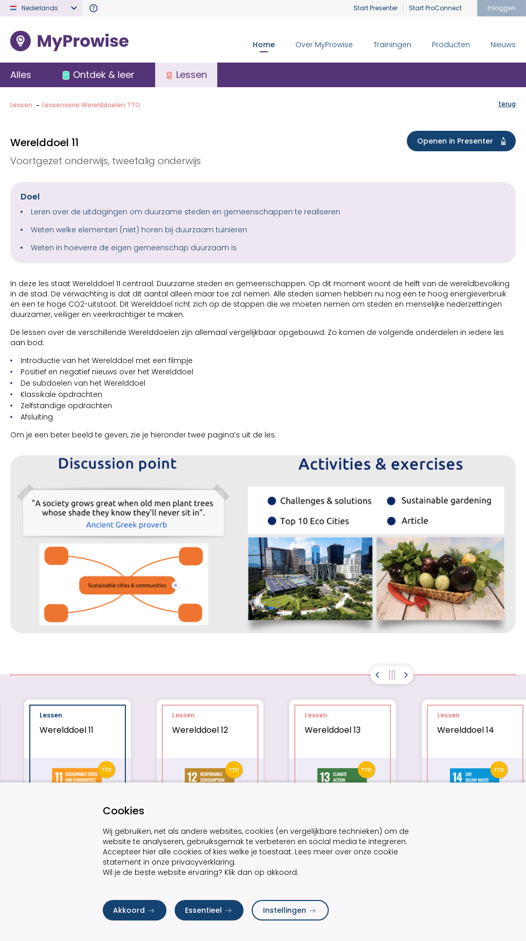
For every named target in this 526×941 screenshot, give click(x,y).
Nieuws (503, 44)
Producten (451, 44)
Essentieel (209, 910)
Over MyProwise (324, 44)
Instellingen (290, 910)
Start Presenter (375, 8)
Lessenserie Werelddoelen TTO (91, 105)
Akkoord (134, 910)
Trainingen (392, 44)
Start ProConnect (435, 8)
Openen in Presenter (463, 141)
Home (264, 44)
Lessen (21, 105)
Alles (20, 74)
